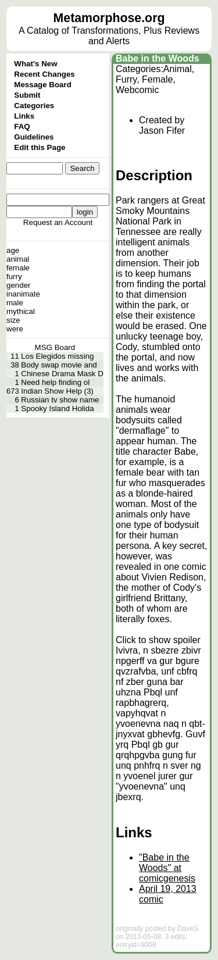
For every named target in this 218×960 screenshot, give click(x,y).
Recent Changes (44, 74)
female (18, 267)
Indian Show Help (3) (57, 391)
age (12, 250)
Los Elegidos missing (57, 356)
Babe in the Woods (157, 58)
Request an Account (57, 222)
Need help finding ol (55, 382)
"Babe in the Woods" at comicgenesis (167, 867)
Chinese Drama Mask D (62, 373)
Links (24, 116)
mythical (20, 311)
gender (18, 285)
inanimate (23, 294)
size (13, 320)
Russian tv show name (60, 399)
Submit (27, 95)
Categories (34, 105)
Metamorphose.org (109, 18)
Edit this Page (39, 147)
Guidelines (33, 137)
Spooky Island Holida (57, 408)
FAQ (22, 126)
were (14, 328)
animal (17, 259)
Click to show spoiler (158, 640)
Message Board (43, 84)
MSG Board (55, 347)
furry (14, 276)
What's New (35, 63)
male (14, 302)
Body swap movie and (59, 365)
